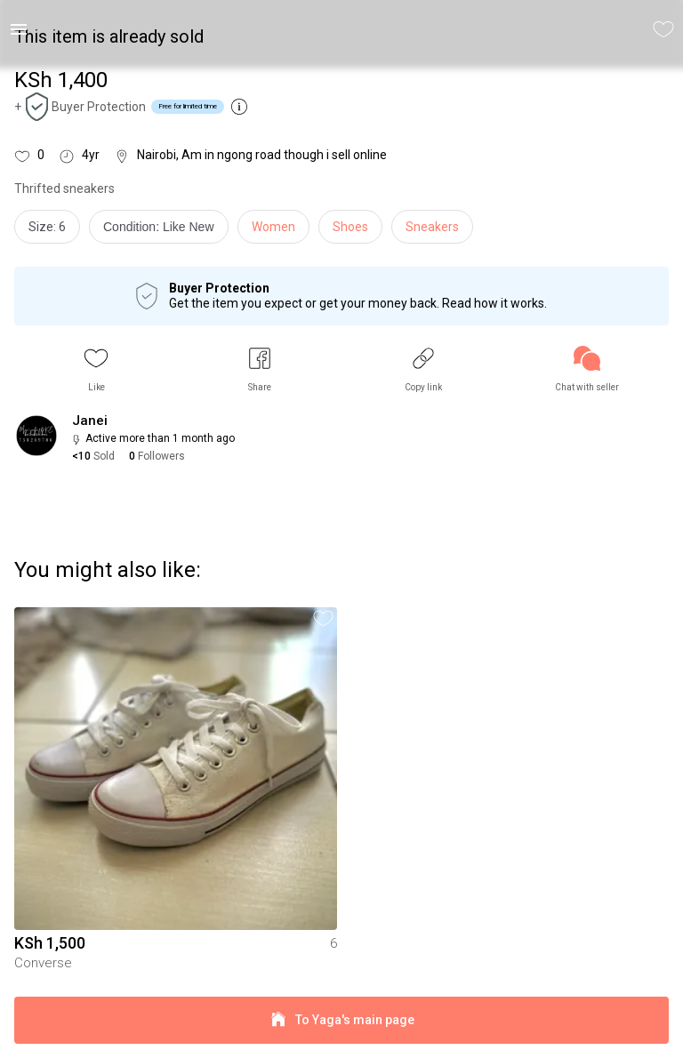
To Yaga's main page (341, 1020)
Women (273, 227)
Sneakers (432, 227)
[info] (163, 231)
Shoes (350, 227)
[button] (96, 369)
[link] (587, 369)
